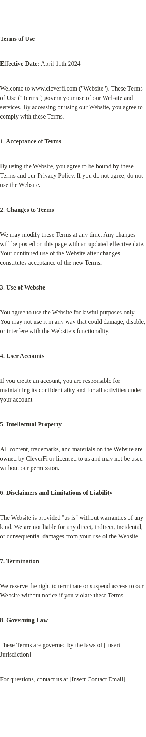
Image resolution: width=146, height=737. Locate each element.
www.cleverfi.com (54, 88)
